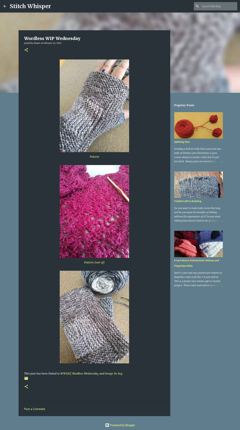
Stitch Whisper (30, 6)
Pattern (94, 156)
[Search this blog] (219, 6)
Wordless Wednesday (85, 373)
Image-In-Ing (113, 373)
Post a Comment (34, 409)
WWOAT (65, 373)
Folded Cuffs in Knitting (187, 201)
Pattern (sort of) (94, 262)
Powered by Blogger (120, 425)
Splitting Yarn (182, 141)
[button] (26, 50)
